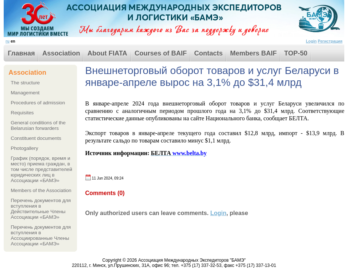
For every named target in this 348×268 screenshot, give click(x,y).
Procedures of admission (38, 102)
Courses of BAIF (161, 53)
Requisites (22, 112)
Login (311, 41)
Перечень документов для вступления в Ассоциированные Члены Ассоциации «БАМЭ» (41, 235)
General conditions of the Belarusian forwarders (38, 125)
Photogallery (24, 148)
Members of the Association (41, 190)
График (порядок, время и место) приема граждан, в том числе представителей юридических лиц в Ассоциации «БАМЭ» (41, 169)
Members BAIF (253, 53)
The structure (25, 83)
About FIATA (107, 53)
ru (8, 41)
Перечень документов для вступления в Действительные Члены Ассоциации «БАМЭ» (41, 209)
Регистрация (330, 41)
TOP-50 (296, 53)
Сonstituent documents (36, 138)
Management (25, 93)
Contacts (208, 53)
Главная (21, 53)
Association (61, 53)
